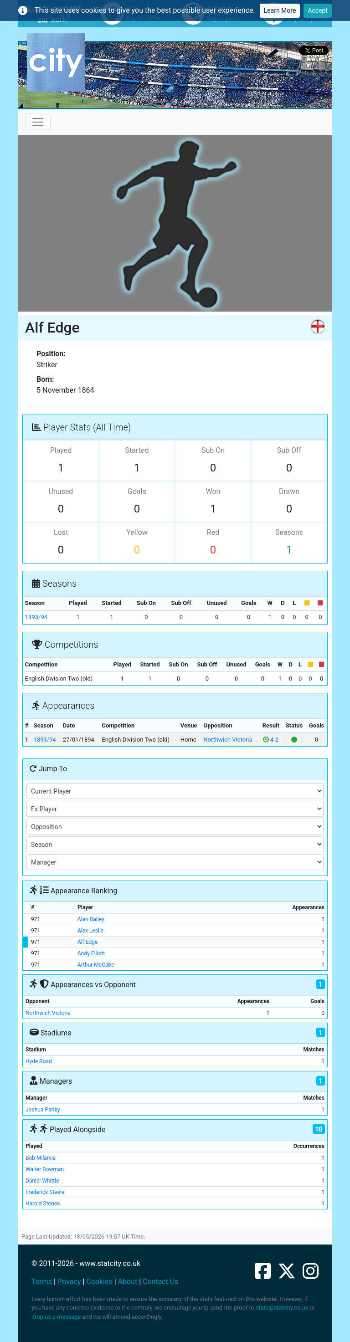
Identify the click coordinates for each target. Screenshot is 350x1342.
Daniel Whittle (42, 1181)
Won (213, 491)
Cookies (99, 1281)
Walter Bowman (45, 1169)
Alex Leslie (90, 930)
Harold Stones (43, 1203)
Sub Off (289, 450)
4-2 (270, 739)
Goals (137, 491)
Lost (61, 532)
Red (213, 532)
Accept (318, 10)
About (128, 1281)
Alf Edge (87, 942)
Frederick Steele (45, 1192)
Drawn (289, 491)
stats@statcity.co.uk (282, 1307)
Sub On (213, 450)
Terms (41, 1281)
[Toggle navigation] (38, 122)
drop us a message (56, 1316)
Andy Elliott (91, 953)
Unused (61, 491)
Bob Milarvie (41, 1158)
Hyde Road (39, 1061)
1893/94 (36, 617)
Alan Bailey (90, 919)
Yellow (137, 532)
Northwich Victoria (227, 739)
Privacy (69, 1281)
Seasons (289, 532)
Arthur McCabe (95, 965)
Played (61, 450)
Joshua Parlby (43, 1109)
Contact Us (161, 1281)
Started (137, 450)
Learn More (280, 10)
